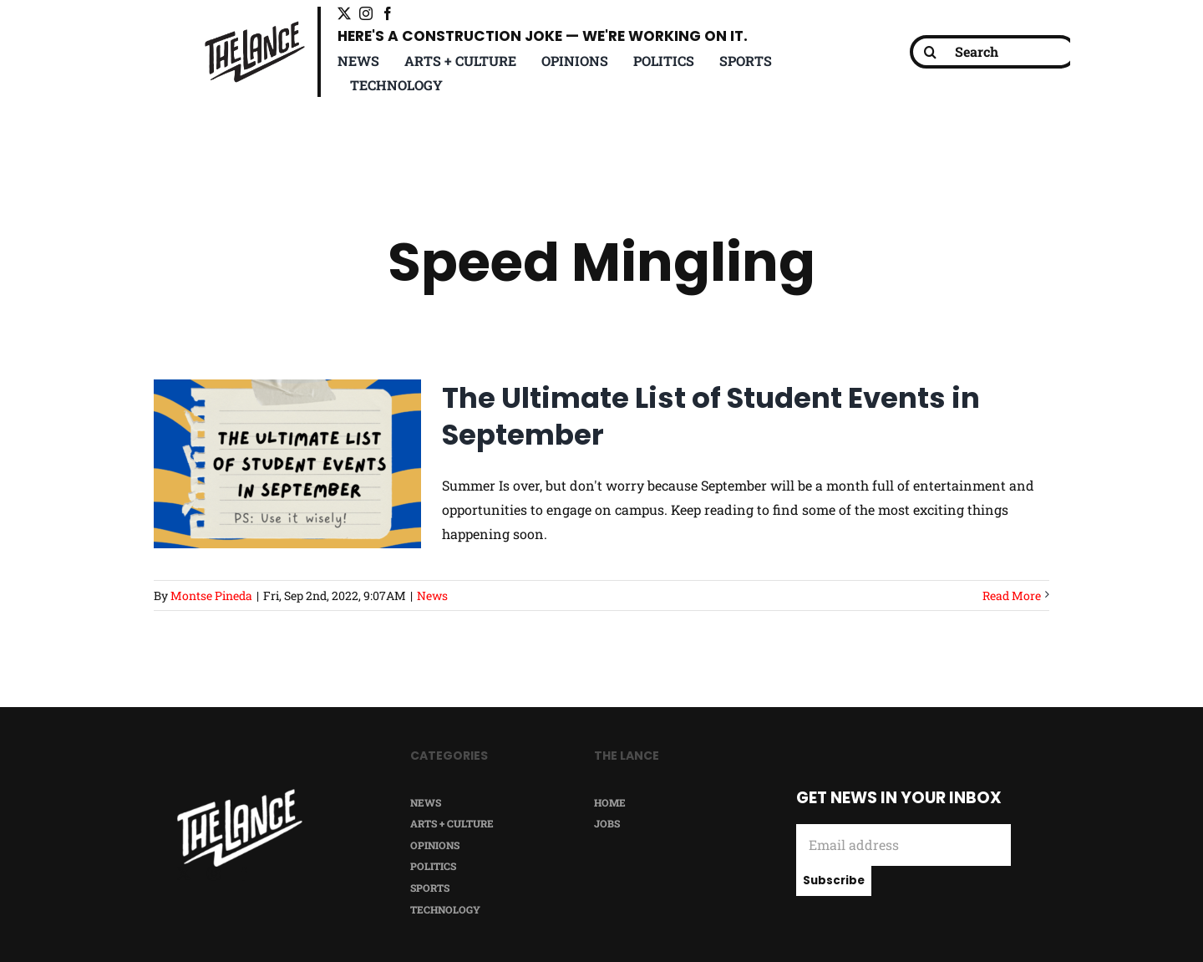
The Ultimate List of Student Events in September (711, 416)
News (432, 595)
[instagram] (366, 13)
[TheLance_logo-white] (239, 795)
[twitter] (344, 13)
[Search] (993, 52)
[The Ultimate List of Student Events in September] (287, 463)
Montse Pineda (211, 595)
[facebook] (387, 13)
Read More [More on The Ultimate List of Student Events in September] (1011, 595)
